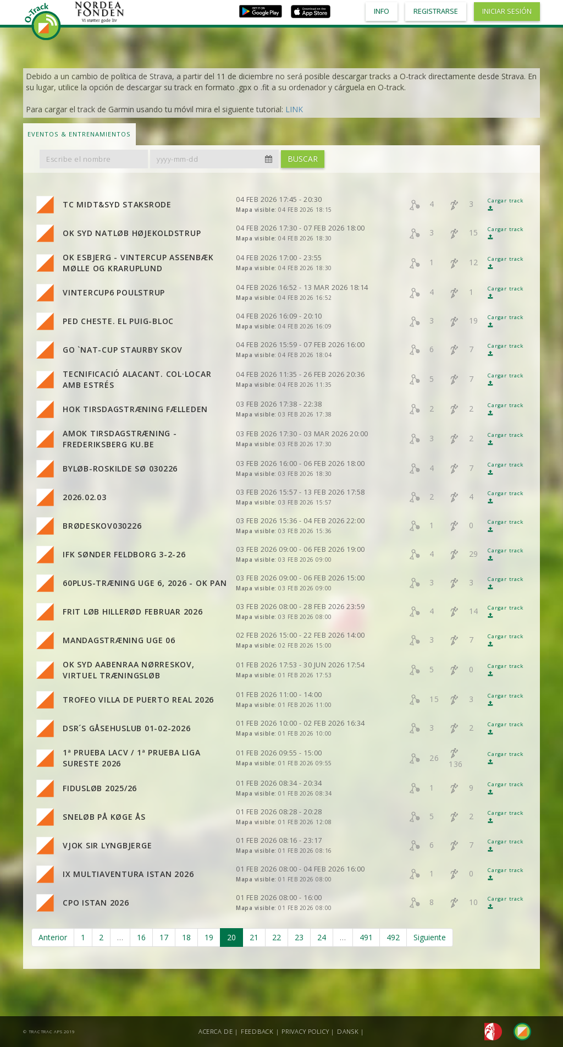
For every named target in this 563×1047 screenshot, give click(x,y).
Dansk (348, 1031)
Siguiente (429, 937)
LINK (294, 109)
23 (299, 937)
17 (163, 937)
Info (381, 11)
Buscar (303, 159)
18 (186, 937)
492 (393, 937)
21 (254, 937)
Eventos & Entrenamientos (79, 134)
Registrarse (435, 11)
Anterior (52, 937)
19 (209, 937)
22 (276, 937)
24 (321, 937)
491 (366, 937)
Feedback (257, 1031)
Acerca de (215, 1031)
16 (141, 937)
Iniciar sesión (507, 11)
